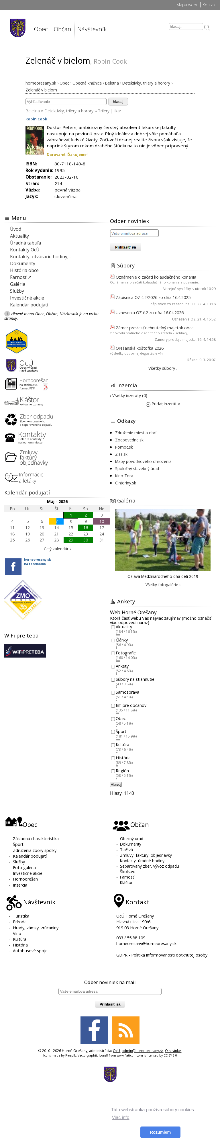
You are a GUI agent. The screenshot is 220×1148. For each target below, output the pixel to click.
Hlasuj (116, 784)
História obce (24, 270)
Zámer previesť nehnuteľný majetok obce (155, 327)
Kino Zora (124, 475)
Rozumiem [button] (160, 1132)
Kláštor (126, 882)
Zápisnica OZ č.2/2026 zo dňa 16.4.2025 (153, 297)
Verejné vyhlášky (177, 288)
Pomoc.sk (124, 447)
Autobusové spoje (30, 950)
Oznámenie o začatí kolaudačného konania (156, 277)
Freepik (70, 1055)
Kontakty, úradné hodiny (142, 860)
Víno (17, 933)
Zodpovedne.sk (129, 440)
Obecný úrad (131, 838)
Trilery (103, 111)
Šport (121, 731)
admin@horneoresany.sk (142, 1050)
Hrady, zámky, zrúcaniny (35, 927)
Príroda (20, 921)
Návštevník (92, 29)
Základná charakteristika (36, 838)
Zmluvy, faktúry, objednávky (146, 855)
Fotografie (126, 653)
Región (122, 771)
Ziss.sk (121, 454)
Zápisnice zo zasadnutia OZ (173, 304)
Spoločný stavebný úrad (137, 468)
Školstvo (127, 871)
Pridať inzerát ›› (163, 403)
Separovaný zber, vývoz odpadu (149, 866)
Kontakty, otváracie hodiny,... (40, 256)
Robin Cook (36, 119)
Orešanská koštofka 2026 (140, 348)
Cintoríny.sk (125, 483)
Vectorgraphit (87, 1055)
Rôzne (192, 359)
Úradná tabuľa (25, 243)
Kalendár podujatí (29, 305)
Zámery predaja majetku (175, 339)
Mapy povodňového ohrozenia (143, 461)
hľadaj (118, 101)
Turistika (21, 916)
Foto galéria (24, 867)
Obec (41, 29)
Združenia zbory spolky (34, 850)
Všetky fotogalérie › (163, 584)
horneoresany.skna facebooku (37, 561)
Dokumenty (22, 263)
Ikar (117, 111)
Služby (17, 291)
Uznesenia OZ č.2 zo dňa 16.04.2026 (150, 312)
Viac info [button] (120, 1117)
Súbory (126, 265)
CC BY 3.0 (170, 1055)
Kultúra (122, 744)
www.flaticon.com (130, 1055)
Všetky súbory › (162, 368)
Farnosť (127, 877)
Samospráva (127, 692)
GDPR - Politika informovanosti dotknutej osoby (161, 955)
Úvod (15, 229)
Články (122, 640)
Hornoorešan (25, 879)
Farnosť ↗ (21, 277)
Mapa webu (187, 4)
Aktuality (19, 236)
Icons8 (103, 1055)
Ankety (122, 666)
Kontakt (210, 4)
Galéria (17, 284)
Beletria (32, 111)
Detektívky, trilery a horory (68, 111)
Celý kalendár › (57, 548)
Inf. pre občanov (131, 705)
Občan (62, 29)
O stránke (173, 1050)
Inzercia (127, 385)
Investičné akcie (27, 298)
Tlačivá (126, 849)
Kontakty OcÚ (25, 250)
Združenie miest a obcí (135, 432)
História (123, 757)
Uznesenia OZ (184, 319)
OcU (116, 1050)
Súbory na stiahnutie (135, 679)
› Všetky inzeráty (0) (128, 395)
